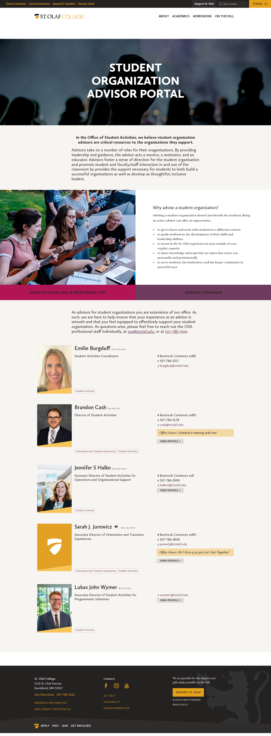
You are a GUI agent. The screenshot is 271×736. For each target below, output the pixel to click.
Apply (45, 728)
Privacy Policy (180, 709)
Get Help (109, 698)
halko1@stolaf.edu (173, 486)
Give (65, 728)
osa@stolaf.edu (141, 331)
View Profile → (172, 442)
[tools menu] (260, 4)
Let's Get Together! (216, 554)
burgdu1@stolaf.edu (174, 366)
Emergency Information (50, 705)
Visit (55, 728)
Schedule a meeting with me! (197, 433)
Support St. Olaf (190, 696)
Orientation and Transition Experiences (96, 452)
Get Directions (44, 697)
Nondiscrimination (116, 711)
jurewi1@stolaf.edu (173, 546)
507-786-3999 (176, 331)
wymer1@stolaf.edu (174, 598)
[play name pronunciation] (116, 528)
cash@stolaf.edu (172, 425)
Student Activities (85, 391)
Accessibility (112, 705)
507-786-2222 (66, 697)
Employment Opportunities (52, 712)
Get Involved (81, 728)
